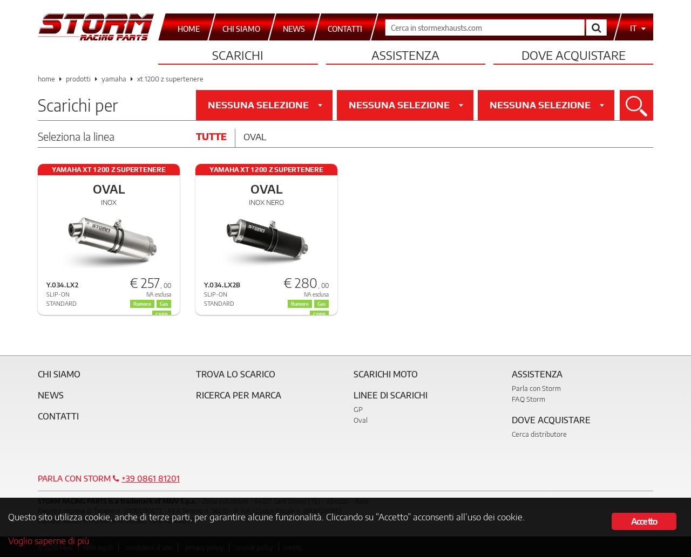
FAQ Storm (528, 399)
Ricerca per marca (238, 395)
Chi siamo (59, 374)
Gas (321, 304)
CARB (319, 315)
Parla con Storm (536, 388)
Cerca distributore (539, 434)
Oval (254, 136)
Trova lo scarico (235, 374)
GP (358, 409)
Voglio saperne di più (48, 540)
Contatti (58, 416)
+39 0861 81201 (150, 478)
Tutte (211, 136)
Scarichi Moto (386, 374)
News (51, 395)
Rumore (300, 304)
